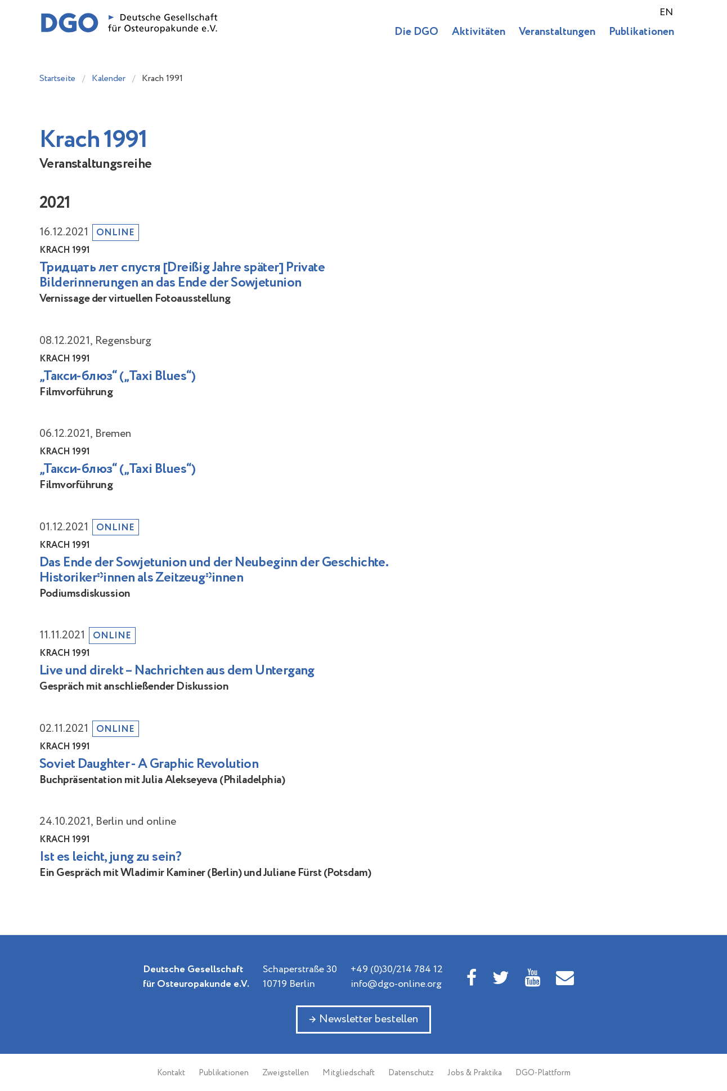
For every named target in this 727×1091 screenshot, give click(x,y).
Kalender (108, 78)
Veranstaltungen (557, 32)
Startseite (57, 78)
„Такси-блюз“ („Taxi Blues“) (117, 376)
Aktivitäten (478, 32)
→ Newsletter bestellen (363, 1019)
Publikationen (641, 32)
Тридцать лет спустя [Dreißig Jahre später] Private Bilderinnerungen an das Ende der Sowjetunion (182, 275)
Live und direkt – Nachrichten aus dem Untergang (177, 671)
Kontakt (171, 1073)
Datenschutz (411, 1073)
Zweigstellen (285, 1073)
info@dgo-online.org (396, 984)
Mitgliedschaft (348, 1073)
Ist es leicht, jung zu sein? (110, 857)
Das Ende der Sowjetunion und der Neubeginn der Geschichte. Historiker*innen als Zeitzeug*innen (213, 570)
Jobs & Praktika (474, 1073)
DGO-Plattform (543, 1073)
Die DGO (416, 32)
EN (666, 12)
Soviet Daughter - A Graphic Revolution (148, 764)
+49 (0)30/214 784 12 (397, 969)
